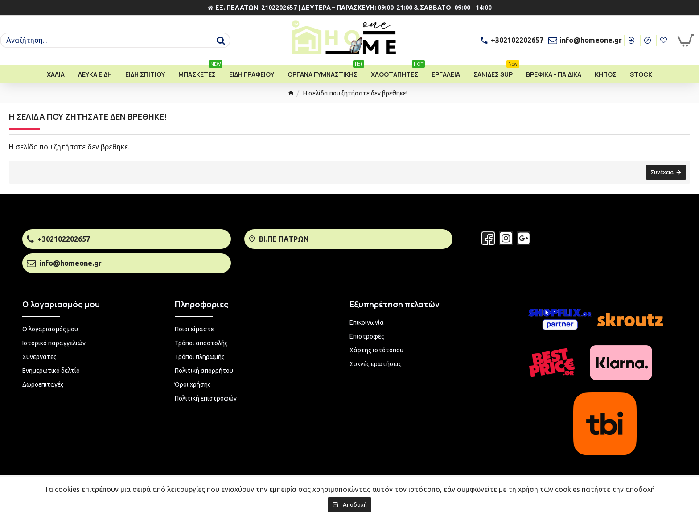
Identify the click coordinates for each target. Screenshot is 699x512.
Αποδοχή (355, 504)
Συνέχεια (661, 172)
